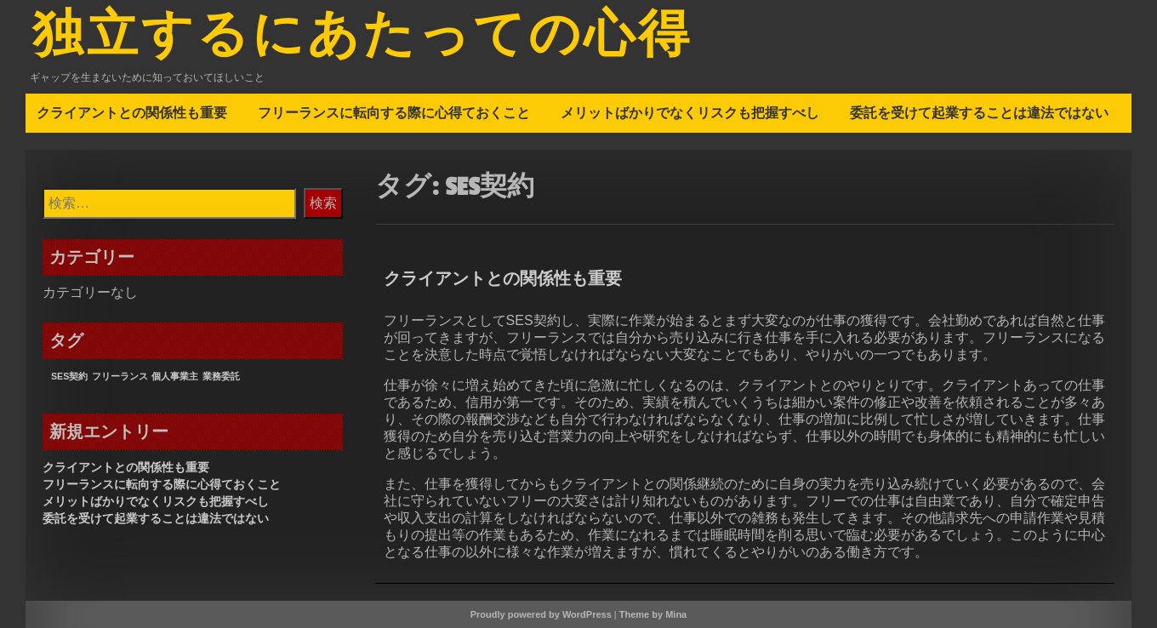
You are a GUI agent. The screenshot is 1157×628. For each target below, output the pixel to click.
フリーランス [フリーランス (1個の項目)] (120, 376)
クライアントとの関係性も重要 (132, 112)
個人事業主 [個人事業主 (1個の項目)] (174, 376)
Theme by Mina (653, 614)
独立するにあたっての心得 (362, 37)
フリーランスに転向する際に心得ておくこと (394, 112)
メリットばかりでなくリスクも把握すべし (690, 112)
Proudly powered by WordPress (541, 614)
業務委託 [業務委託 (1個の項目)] (221, 376)
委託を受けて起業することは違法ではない (979, 112)
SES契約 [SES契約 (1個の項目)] (69, 376)
